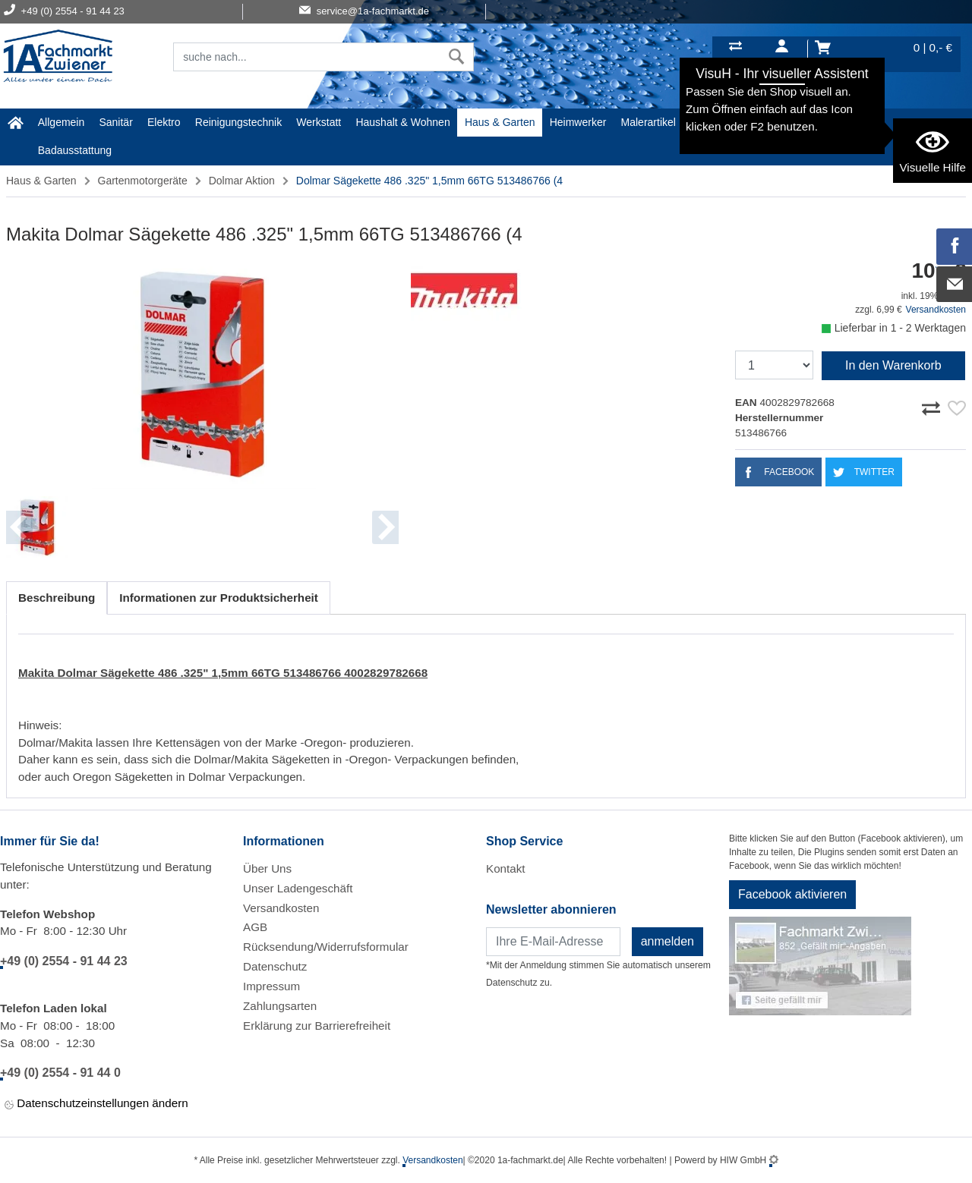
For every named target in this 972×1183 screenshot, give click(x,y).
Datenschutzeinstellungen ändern (96, 1104)
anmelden (667, 941)
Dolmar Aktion (242, 181)
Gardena (710, 122)
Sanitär (115, 122)
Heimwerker (578, 122)
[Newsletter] (553, 941)
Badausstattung (75, 150)
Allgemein (61, 122)
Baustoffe (768, 122)
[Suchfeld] (306, 56)
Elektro (164, 122)
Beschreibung (56, 597)
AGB (255, 926)
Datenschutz (275, 966)
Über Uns (267, 868)
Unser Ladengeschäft (297, 888)
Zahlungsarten (280, 1005)
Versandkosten (936, 309)
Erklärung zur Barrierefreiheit (316, 1025)
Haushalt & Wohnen (402, 122)
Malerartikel (648, 122)
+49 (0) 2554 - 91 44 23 (64, 961)
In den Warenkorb (893, 365)
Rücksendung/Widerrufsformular (326, 946)
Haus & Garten (500, 122)
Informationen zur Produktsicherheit (218, 597)
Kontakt (505, 868)
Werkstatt (318, 122)
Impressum (271, 986)
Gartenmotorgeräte (143, 181)
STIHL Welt (833, 122)
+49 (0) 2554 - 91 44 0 (60, 1072)
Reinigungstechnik (238, 122)
